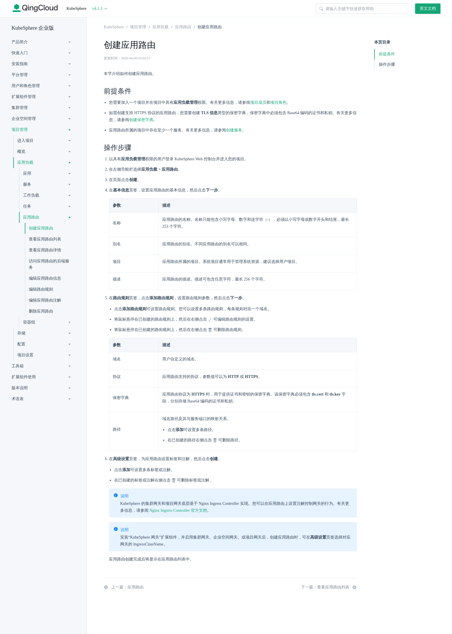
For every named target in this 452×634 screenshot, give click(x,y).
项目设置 (25, 355)
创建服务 (234, 130)
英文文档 (428, 8)
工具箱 (18, 366)
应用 (27, 173)
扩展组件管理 (24, 97)
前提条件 (387, 54)
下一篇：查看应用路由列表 (329, 587)
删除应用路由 (41, 311)
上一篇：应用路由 (124, 587)
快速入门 (20, 53)
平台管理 (20, 75)
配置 (21, 344)
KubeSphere (114, 27)
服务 (27, 184)
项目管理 (20, 129)
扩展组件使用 (24, 377)
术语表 (18, 399)
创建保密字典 (141, 120)
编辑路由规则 (41, 289)
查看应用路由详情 (45, 250)
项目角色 (278, 102)
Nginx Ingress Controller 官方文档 (178, 510)
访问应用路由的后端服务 (49, 264)
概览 (21, 151)
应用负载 (25, 162)
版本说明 (20, 388)
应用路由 (31, 217)
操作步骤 (387, 64)
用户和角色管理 (26, 86)
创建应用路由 (41, 228)
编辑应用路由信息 (45, 278)
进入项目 (25, 140)
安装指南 (20, 64)
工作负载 (31, 195)
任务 (27, 206)
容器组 (29, 322)
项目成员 (258, 102)
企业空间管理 (24, 118)
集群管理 (20, 108)
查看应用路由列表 (45, 239)
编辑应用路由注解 (45, 300)
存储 (21, 333)
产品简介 (20, 42)
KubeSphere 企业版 (33, 28)
